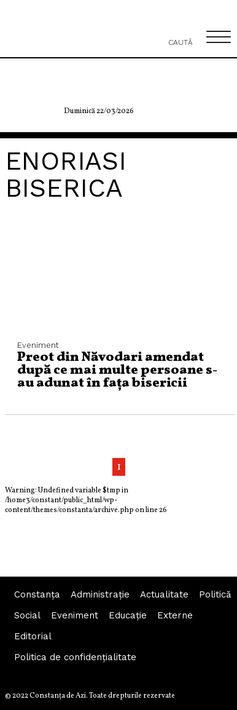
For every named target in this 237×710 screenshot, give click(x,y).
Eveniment (74, 615)
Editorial (33, 636)
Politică (215, 594)
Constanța (37, 594)
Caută (180, 36)
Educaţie (128, 615)
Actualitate (164, 594)
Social (27, 615)
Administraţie (100, 594)
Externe (175, 615)
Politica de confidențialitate (75, 657)
